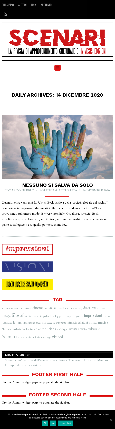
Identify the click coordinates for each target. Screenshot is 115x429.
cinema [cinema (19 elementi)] (38, 307)
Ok (45, 423)
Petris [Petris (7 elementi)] (32, 329)
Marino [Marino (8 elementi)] (31, 322)
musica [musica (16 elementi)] (103, 322)
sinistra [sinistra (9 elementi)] (30, 337)
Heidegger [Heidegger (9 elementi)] (56, 316)
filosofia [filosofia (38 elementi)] (19, 315)
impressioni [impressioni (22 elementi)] (93, 315)
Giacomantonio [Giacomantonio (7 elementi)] (35, 316)
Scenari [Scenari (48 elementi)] (9, 336)
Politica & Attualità (58, 190)
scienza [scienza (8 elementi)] (21, 337)
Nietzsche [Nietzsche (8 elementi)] (7, 329)
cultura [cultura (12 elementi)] (57, 308)
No (53, 423)
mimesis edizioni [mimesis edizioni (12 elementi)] (77, 323)
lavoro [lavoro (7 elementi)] (9, 322)
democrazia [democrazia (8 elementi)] (68, 308)
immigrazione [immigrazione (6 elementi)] (77, 316)
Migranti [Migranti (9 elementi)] (61, 323)
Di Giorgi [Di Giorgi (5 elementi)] (78, 308)
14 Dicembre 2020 (96, 190)
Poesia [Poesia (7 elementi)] (39, 329)
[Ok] (110, 419)
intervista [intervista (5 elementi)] (106, 316)
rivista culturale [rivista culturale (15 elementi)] (89, 329)
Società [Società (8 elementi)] (38, 337)
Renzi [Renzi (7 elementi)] (58, 329)
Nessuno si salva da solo (57, 185)
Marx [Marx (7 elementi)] (38, 322)
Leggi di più (65, 423)
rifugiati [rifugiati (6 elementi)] (64, 329)
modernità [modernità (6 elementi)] (93, 323)
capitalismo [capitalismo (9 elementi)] (26, 308)
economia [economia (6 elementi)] (101, 308)
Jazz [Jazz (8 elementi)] (4, 322)
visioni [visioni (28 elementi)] (57, 337)
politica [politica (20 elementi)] (48, 328)
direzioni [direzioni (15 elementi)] (89, 308)
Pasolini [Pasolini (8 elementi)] (25, 329)
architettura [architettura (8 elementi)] (7, 308)
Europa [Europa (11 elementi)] (6, 316)
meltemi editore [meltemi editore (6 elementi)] (48, 323)
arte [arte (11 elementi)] (16, 308)
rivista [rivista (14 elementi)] (73, 329)
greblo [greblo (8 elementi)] (46, 316)
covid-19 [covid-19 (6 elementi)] (48, 308)
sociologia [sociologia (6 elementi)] (47, 337)
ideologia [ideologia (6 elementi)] (67, 316)
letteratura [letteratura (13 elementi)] (20, 323)
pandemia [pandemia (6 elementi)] (17, 329)
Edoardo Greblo (19, 190)
